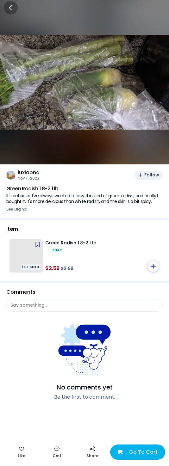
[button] (153, 266)
